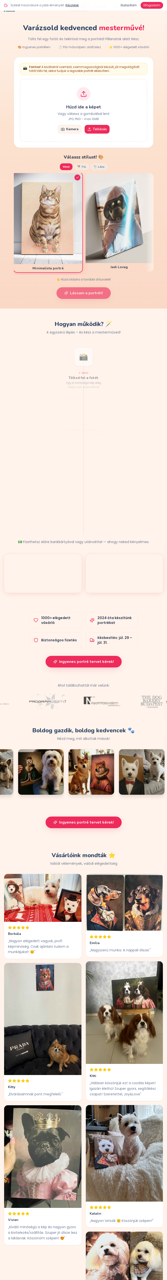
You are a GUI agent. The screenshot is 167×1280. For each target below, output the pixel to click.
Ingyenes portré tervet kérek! (83, 661)
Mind (66, 167)
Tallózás (97, 129)
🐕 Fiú (81, 167)
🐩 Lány (99, 167)
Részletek (72, 5)
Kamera (70, 129)
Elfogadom (151, 5)
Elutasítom (129, 5)
